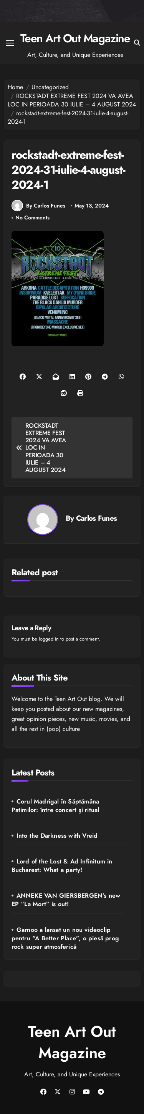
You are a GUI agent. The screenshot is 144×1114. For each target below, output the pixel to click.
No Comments (32, 217)
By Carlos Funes (38, 205)
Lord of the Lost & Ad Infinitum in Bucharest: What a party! (62, 865)
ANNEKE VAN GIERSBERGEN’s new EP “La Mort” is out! (66, 899)
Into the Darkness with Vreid (57, 835)
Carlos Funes (96, 518)
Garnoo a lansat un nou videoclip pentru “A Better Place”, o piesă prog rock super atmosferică (65, 938)
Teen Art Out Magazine (75, 38)
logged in (49, 639)
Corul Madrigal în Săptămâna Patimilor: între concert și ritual (55, 805)
